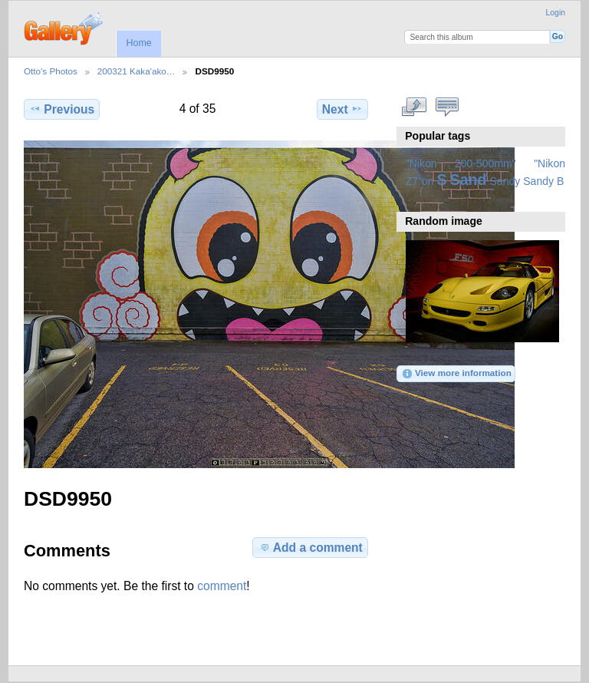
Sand (468, 179)
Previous (61, 109)
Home (138, 43)
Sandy (505, 181)
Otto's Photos (50, 71)
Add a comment (310, 547)
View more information (456, 374)
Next (342, 109)
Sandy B (543, 181)
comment (221, 585)
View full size (413, 107)
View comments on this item (446, 107)
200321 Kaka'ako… (136, 71)
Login (555, 12)
